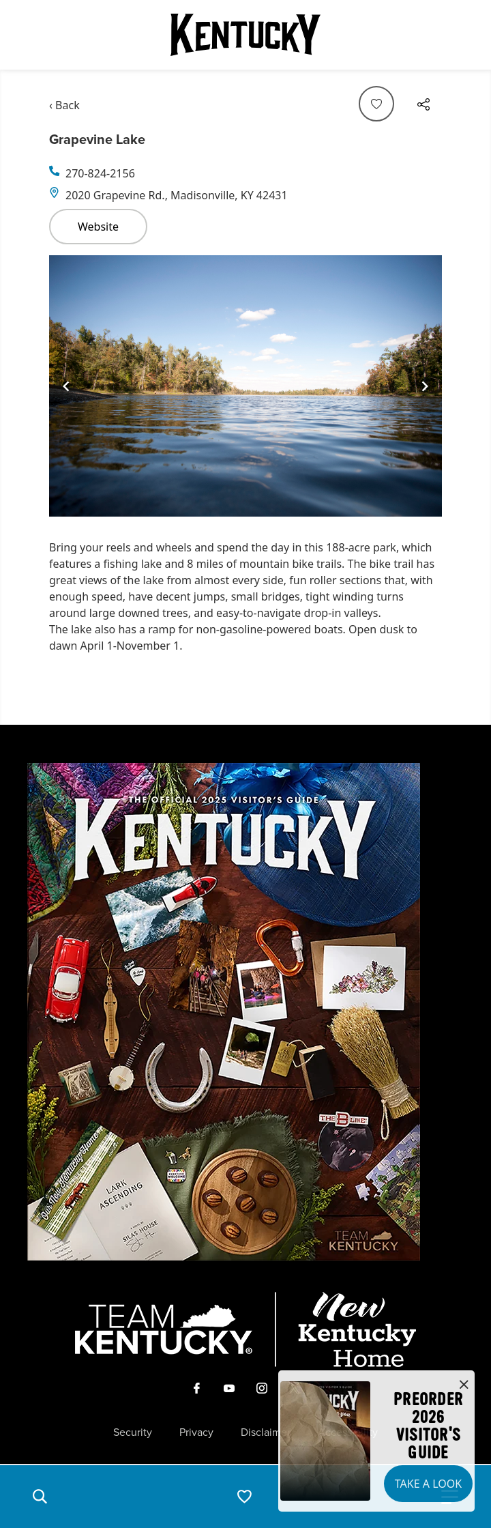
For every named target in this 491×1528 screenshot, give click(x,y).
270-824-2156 (100, 173)
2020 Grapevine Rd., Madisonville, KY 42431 (176, 195)
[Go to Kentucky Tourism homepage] (245, 35)
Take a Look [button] (428, 1483)
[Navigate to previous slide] (66, 386)
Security (132, 1432)
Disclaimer (266, 1432)
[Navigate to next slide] (425, 386)
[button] (39, 1496)
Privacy (196, 1432)
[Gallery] (245, 386)
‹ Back (64, 105)
